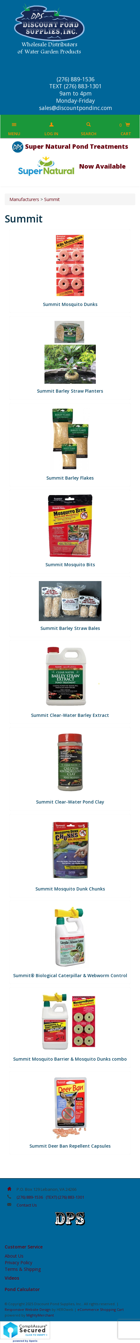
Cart (126, 133)
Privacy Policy (18, 1262)
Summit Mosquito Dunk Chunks (70, 889)
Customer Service (24, 1247)
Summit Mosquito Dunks (70, 304)
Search (88, 133)
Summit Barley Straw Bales (70, 628)
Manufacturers (24, 199)
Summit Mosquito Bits (70, 565)
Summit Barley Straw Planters (70, 391)
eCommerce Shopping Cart (100, 1309)
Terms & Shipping (23, 1269)
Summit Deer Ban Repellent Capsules (70, 1146)
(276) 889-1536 (30, 1197)
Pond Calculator (22, 1289)
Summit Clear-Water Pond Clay (70, 802)
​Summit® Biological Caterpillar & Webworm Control (70, 975)
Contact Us (27, 1205)
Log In (51, 133)
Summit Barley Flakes (70, 478)
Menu (14, 133)
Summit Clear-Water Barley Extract (70, 715)
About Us (14, 1256)
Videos (12, 1278)
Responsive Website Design (28, 1309)
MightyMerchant (40, 1315)
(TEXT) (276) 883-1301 (65, 1197)
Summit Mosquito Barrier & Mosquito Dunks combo (70, 1059)
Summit (52, 199)
